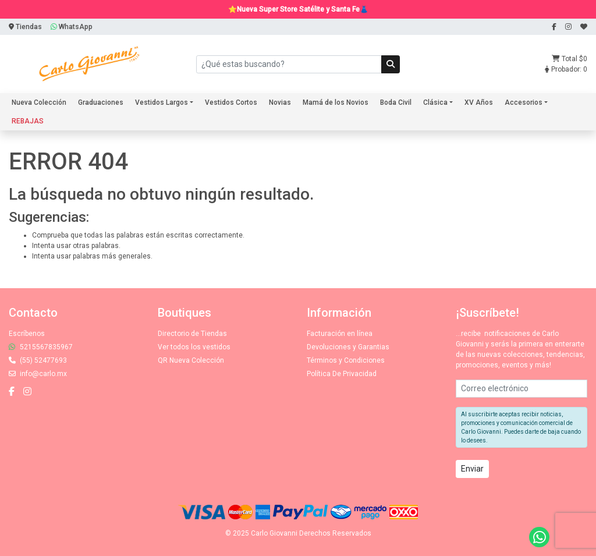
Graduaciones (100, 102)
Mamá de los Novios (335, 102)
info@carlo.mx (38, 374)
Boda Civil (395, 102)
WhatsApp (72, 27)
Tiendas (25, 27)
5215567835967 (41, 347)
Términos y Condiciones (346, 360)
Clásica (435, 102)
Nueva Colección (39, 102)
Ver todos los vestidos (194, 347)
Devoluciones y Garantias (348, 347)
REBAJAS (28, 121)
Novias (280, 102)
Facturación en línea (339, 334)
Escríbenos (27, 334)
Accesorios (523, 102)
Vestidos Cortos (231, 102)
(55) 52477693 (38, 360)
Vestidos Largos (161, 102)
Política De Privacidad (342, 374)
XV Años (478, 102)
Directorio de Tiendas (192, 334)
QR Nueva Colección (191, 360)
